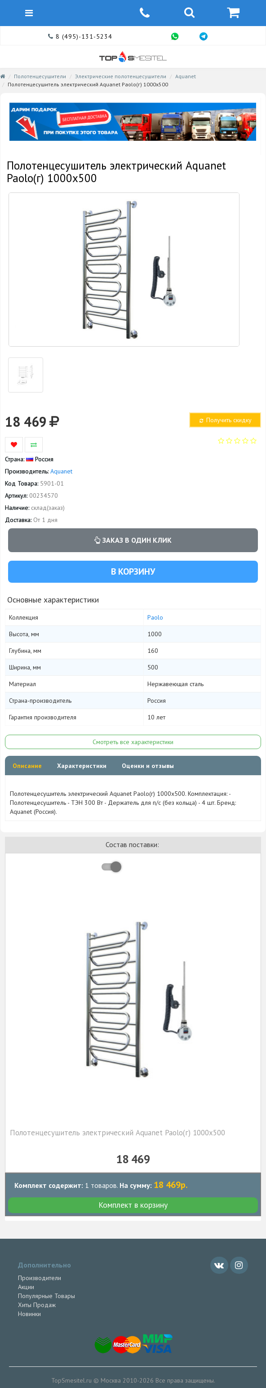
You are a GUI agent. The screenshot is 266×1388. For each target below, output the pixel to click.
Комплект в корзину (133, 1205)
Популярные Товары (46, 1296)
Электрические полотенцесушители (120, 76)
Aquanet (185, 76)
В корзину (133, 571)
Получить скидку (225, 420)
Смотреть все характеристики (133, 742)
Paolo (155, 617)
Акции (26, 1287)
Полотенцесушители (40, 76)
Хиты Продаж (37, 1305)
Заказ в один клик (133, 540)
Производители (39, 1278)
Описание (27, 766)
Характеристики (81, 766)
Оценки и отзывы (148, 766)
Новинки (29, 1314)
